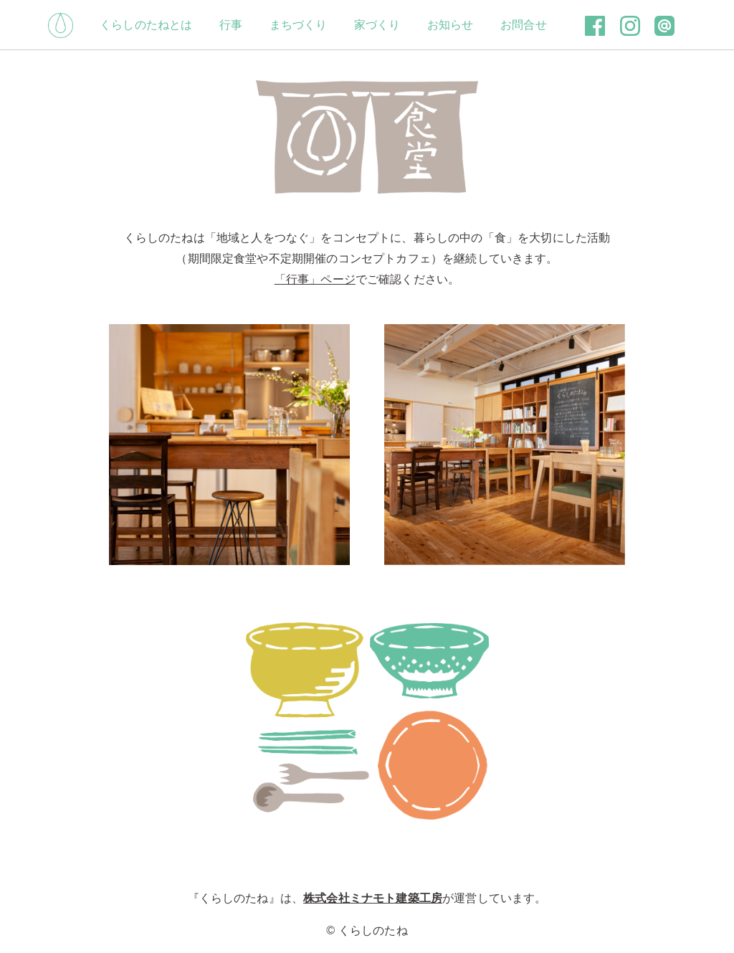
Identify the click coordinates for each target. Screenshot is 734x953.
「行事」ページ (315, 279)
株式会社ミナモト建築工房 (372, 898)
